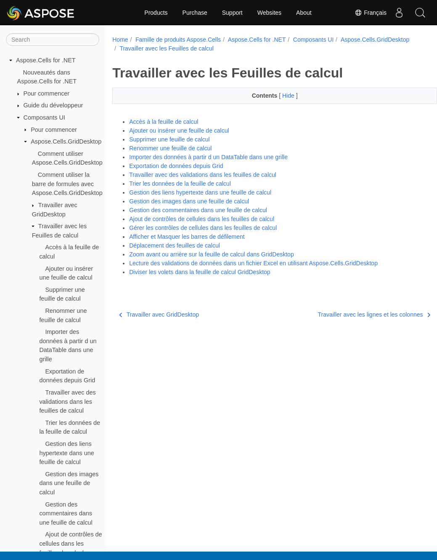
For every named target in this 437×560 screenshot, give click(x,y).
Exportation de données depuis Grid (176, 166)
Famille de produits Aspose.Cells (178, 39)
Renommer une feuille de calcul (170, 148)
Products (155, 12)
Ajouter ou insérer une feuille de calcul (179, 130)
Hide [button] (278, 95)
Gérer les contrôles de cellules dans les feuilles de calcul (203, 227)
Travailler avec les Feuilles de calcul (242, 48)
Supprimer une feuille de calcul (169, 139)
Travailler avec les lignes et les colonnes (351, 314)
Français (371, 12)
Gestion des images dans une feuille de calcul (68, 483)
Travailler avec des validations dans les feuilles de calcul (67, 401)
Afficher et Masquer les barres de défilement (186, 236)
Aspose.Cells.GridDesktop (66, 141)
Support (232, 12)
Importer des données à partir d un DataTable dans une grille (208, 157)
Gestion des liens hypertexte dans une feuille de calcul (66, 452)
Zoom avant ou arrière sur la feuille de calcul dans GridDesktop (211, 254)
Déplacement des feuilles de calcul (174, 245)
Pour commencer (47, 93)
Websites (269, 12)
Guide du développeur (53, 105)
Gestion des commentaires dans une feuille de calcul (65, 513)
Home (120, 39)
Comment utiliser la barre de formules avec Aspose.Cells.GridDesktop (67, 183)
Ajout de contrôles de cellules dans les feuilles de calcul (70, 543)
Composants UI (44, 117)
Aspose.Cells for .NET (46, 60)
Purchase (195, 12)
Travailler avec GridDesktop (159, 314)
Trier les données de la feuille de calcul (180, 183)
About (304, 12)
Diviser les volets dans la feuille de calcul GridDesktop (199, 272)
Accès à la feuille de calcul (163, 121)
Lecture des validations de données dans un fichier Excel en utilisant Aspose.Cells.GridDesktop (253, 263)
